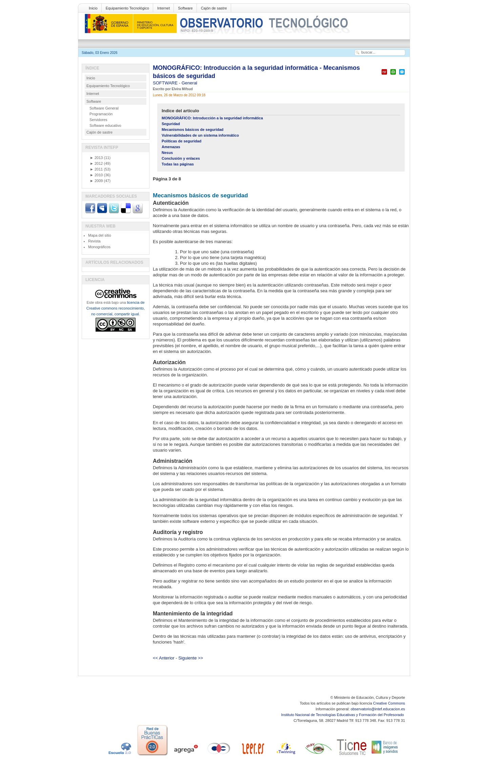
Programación (101, 114)
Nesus (167, 153)
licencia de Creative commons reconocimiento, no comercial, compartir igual (115, 308)
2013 (96, 158)
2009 (96, 181)
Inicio (93, 8)
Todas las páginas (178, 164)
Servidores (98, 120)
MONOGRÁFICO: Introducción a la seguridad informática (212, 118)
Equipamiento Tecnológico (127, 8)
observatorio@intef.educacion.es (378, 709)
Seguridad (171, 124)
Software (185, 8)
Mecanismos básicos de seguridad (192, 129)
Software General (104, 108)
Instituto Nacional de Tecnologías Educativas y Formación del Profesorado (343, 715)
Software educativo (105, 125)
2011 (96, 169)
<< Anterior (164, 657)
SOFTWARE (166, 82)
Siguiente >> (190, 657)
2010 (96, 175)
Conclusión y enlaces (181, 158)
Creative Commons (389, 703)
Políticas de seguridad (181, 141)
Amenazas (171, 147)
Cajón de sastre (214, 8)
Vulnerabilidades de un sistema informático (200, 135)
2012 (96, 163)
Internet (163, 8)
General (189, 82)
